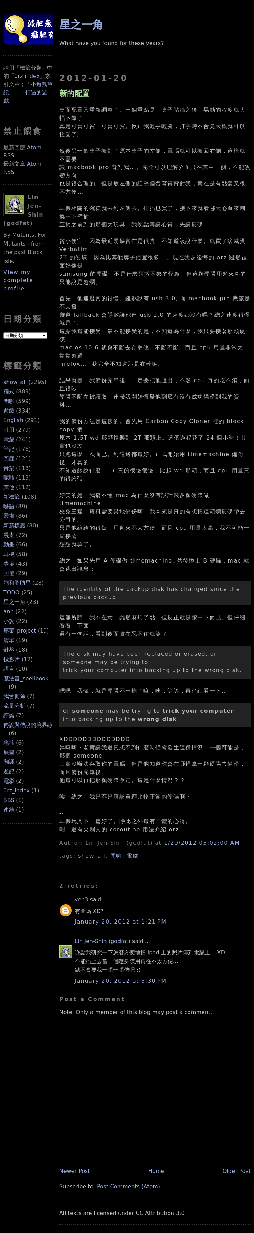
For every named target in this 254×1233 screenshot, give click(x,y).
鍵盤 (8, 650)
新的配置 (74, 93)
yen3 (81, 899)
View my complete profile (18, 280)
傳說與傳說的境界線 (28, 725)
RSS (8, 155)
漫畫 (8, 535)
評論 (8, 715)
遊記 (8, 771)
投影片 (11, 659)
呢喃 (8, 477)
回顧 (8, 458)
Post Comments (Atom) (128, 1186)
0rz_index (16, 790)
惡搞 (8, 742)
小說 (8, 621)
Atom (34, 147)
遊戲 (8, 410)
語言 (8, 669)
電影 (8, 781)
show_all (15, 382)
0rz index (27, 76)
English (13, 420)
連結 (8, 809)
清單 (8, 640)
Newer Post (74, 1171)
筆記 (8, 449)
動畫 (8, 544)
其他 (8, 487)
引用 (8, 430)
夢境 (8, 563)
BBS (8, 800)
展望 (8, 752)
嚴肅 (8, 516)
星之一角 (14, 602)
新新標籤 (14, 525)
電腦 (8, 439)
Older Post (237, 1171)
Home (156, 1171)
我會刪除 (14, 696)
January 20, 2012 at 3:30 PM (121, 981)
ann (8, 611)
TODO (11, 592)
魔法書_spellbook (25, 678)
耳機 (8, 554)
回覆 (8, 573)
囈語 (8, 506)
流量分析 (14, 706)
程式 (8, 391)
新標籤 (11, 497)
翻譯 (8, 762)
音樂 (8, 468)
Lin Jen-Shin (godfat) (102, 941)
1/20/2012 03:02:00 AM (202, 843)
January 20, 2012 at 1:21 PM (121, 921)
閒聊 (8, 401)
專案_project (19, 630)
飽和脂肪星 (17, 583)
